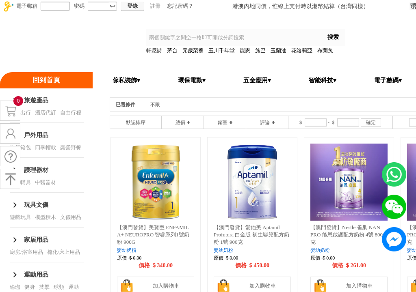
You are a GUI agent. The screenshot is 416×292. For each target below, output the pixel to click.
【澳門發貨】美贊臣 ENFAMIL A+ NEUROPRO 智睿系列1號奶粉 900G (153, 234)
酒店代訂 (45, 113)
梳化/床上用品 (63, 252)
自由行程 (70, 113)
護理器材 (36, 170)
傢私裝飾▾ (126, 80)
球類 (59, 287)
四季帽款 (45, 147)
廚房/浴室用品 (26, 252)
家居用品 (36, 239)
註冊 (155, 6)
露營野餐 (70, 147)
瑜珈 (15, 287)
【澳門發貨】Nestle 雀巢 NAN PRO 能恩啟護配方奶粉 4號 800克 (346, 234)
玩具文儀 (36, 205)
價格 (144, 265)
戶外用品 (36, 135)
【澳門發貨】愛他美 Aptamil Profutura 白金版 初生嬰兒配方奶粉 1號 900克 (251, 234)
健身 (29, 287)
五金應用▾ (257, 80)
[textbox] (233, 37)
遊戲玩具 (20, 217)
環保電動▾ (192, 80)
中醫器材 (45, 182)
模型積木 (45, 217)
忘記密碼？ (180, 6)
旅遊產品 (36, 100)
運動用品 (36, 274)
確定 (371, 122)
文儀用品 (70, 217)
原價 (122, 258)
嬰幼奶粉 (126, 250)
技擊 (44, 287)
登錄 (132, 6)
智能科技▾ (322, 80)
